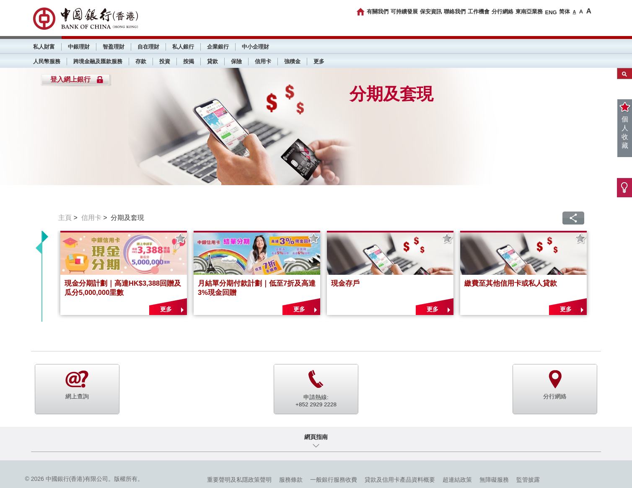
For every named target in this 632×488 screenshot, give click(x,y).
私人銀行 (183, 47)
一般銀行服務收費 (333, 479)
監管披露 (528, 479)
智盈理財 (113, 47)
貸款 (212, 61)
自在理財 (148, 47)
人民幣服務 (46, 61)
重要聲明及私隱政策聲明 (239, 479)
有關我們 (378, 11)
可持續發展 (404, 11)
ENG (551, 12)
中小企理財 (255, 47)
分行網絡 (502, 11)
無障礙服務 (494, 479)
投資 (164, 61)
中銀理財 (79, 47)
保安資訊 (431, 11)
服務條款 (291, 479)
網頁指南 (316, 437)
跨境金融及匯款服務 (97, 61)
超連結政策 (457, 479)
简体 (564, 11)
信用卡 (263, 61)
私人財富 (44, 47)
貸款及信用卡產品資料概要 (400, 479)
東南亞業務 (529, 11)
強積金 (292, 61)
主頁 (65, 217)
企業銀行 (218, 47)
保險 (236, 61)
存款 (140, 61)
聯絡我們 (455, 11)
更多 (318, 61)
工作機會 (479, 11)
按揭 (188, 61)
